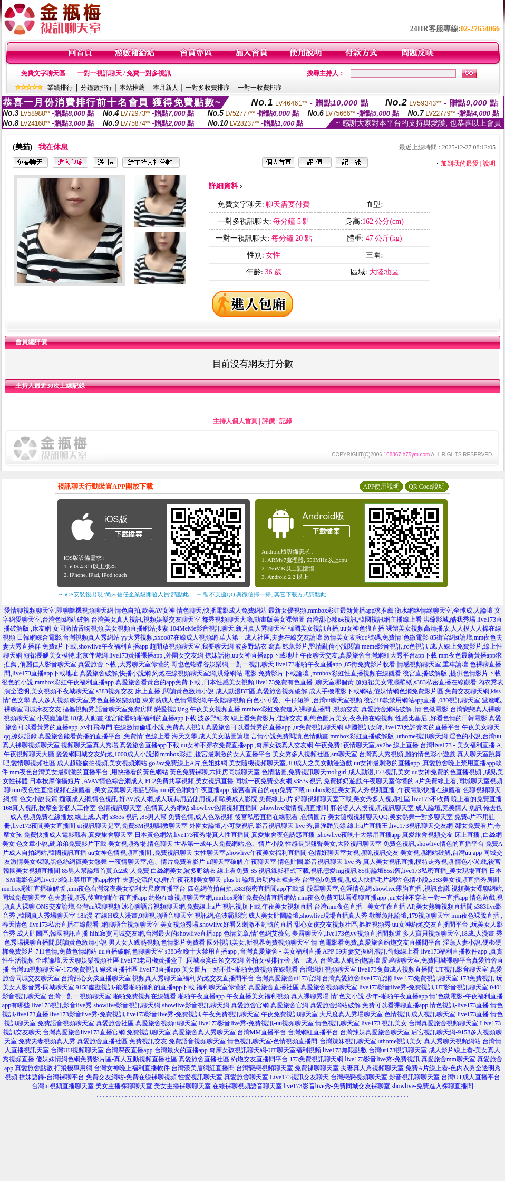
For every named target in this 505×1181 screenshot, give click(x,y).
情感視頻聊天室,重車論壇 (432, 664)
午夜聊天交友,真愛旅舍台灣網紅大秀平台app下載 (368, 655)
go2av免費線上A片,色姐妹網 (188, 763)
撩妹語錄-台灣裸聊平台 (51, 1077)
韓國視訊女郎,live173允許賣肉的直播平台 (402, 727)
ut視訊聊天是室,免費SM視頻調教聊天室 (132, 826)
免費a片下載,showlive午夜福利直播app (95, 646)
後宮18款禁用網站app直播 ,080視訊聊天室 (422, 700)
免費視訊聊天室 (149, 1032)
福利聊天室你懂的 (221, 987)
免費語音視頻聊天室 (65, 1023)
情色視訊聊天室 (337, 1023)
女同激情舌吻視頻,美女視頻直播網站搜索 (110, 628)
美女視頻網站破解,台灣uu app (441, 852)
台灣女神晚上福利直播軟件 (132, 1068)
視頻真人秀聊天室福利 (164, 978)
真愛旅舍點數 (34, 1068)
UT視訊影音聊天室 (461, 969)
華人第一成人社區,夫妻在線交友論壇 (270, 637)
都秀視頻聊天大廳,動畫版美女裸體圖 (253, 619)
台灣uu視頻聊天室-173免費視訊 (54, 969)
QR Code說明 (427, 486)
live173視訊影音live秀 (62, 1005)
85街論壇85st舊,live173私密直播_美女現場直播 (423, 870)
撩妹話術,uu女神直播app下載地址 (251, 655)
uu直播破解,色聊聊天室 (131, 951)
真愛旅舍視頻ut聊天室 (166, 1023)
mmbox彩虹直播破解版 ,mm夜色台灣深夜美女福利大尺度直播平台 (94, 888)
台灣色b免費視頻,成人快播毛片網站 (352, 879)
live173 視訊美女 (384, 1023)
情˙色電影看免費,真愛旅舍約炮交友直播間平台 (376, 942)
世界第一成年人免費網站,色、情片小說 (229, 843)
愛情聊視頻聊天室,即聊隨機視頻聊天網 (58, 610)
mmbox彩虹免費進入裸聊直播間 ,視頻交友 (301, 709)
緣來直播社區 (119, 969)
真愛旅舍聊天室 (246, 1077)
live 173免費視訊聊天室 (425, 978)
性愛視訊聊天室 (200, 1077)
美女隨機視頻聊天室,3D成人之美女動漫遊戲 (290, 763)
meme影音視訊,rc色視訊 (395, 646)
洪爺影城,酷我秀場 (449, 619)
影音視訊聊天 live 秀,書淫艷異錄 (301, 826)
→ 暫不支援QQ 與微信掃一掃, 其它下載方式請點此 (261, 594)
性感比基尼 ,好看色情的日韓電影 (441, 718)
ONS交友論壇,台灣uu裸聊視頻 (78, 906)
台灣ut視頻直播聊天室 (62, 1086)
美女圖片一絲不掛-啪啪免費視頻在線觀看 (240, 969)
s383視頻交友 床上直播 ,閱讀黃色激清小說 (155, 691)
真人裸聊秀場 (310, 996)
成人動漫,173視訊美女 (379, 772)
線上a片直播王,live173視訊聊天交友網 (400, 826)
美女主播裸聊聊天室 (123, 1086)
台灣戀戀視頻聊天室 (264, 1068)
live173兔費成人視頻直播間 (396, 969)
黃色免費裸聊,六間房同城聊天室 (215, 772)
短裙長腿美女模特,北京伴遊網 (66, 655)
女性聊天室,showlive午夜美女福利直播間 (250, 852)
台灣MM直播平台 (261, 1032)
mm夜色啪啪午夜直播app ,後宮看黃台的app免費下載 (231, 790)
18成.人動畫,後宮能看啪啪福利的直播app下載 (133, 718)
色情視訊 (397, 1014)
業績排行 (60, 87)
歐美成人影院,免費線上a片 (256, 799)
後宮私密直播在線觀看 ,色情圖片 (280, 817)
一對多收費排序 (208, 87)
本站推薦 (132, 87)
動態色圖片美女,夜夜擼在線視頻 (349, 718)
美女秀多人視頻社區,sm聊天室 (315, 754)
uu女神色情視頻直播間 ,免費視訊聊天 (140, 852)
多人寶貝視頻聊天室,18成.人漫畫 (448, 933)
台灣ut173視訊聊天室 (397, 1050)
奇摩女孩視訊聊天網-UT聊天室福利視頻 (265, 1050)
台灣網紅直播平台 (313, 1032)
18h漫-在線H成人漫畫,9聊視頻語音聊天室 (135, 915)
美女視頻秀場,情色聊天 (140, 843)
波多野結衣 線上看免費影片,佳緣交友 (250, 718)
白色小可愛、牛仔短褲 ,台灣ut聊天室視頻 (304, 700)
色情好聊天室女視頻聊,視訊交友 (353, 852)
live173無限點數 (345, 1050)
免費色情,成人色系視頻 (200, 817)
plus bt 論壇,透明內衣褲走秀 (262, 879)
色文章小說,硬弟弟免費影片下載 (61, 843)
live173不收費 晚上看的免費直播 (457, 799)
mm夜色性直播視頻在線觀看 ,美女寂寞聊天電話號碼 (85, 790)
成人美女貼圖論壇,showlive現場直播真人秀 (307, 915)
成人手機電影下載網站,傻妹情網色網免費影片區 (376, 691)
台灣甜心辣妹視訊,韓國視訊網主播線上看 (364, 619)
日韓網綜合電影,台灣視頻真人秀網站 (68, 637)
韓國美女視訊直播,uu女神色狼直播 (336, 628)
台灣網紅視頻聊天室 (327, 969)
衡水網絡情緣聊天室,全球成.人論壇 (444, 610)
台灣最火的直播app (181, 1050)
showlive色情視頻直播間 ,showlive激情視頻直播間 (259, 808)
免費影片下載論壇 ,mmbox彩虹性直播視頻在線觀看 (329, 673)
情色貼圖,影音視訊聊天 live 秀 (320, 861)
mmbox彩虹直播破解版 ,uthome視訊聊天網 (389, 736)
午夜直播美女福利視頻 (257, 996)
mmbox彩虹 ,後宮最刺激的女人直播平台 (215, 754)
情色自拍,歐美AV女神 (145, 610)
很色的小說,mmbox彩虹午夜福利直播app (58, 682)
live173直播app (159, 969)
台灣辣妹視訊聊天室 (347, 1041)
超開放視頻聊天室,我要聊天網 (192, 646)
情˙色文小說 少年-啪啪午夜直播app (379, 996)
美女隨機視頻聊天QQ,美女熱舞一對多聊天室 (390, 817)
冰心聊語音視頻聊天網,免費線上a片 (171, 906)
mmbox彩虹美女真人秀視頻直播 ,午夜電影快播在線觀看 (384, 790)
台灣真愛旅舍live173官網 (357, 978)
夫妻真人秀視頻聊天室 (372, 1068)
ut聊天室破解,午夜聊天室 (241, 861)
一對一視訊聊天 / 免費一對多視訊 (124, 73)
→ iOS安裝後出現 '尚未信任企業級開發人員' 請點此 (123, 594)
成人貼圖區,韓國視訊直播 (52, 933)
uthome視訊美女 (400, 1041)
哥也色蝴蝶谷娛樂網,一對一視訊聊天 (222, 664)
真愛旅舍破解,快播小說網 (115, 673)
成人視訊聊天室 (433, 1014)
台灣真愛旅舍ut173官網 (288, 978)
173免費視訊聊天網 (316, 1059)
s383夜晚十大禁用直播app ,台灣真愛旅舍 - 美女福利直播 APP (249, 951)
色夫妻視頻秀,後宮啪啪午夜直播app (97, 897)
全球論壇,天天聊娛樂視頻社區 (77, 960)
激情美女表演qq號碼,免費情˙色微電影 (376, 637)
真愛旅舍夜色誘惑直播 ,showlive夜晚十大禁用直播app (326, 835)
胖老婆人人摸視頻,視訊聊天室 (372, 808)
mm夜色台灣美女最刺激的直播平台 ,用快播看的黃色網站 (88, 772)
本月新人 (165, 87)
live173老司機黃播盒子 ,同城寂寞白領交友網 (182, 960)
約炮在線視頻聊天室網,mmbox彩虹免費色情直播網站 (222, 897)
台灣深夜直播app (128, 1050)
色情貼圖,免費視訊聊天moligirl (304, 772)
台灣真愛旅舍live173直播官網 (84, 1032)
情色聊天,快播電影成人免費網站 (222, 610)
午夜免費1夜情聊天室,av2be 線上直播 (367, 745)
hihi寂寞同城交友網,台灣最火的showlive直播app (155, 933)
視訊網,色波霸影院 (221, 915)
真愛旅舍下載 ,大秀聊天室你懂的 (124, 664)
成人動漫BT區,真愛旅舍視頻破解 (261, 691)
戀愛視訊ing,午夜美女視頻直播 (197, 709)
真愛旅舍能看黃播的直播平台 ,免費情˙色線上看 (104, 736)
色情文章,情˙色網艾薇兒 (257, 933)
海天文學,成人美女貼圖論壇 (210, 736)
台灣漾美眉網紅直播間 (203, 1068)
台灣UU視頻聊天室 (77, 1050)
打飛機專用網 (73, 1068)
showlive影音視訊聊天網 (126, 1005)
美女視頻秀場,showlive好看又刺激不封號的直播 (226, 924)
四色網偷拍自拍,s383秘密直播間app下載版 (246, 888)
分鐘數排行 (96, 87)
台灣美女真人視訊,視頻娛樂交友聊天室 (145, 619)
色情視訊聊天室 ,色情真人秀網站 (143, 808)
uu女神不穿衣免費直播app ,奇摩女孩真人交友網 (247, 745)
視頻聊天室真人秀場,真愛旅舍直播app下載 (120, 745)
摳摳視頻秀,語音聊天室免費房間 (108, 709)
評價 (268, 421)
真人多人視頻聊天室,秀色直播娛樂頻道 (86, 700)
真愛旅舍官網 (250, 1005)
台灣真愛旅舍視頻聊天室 (443, 1023)
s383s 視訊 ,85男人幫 (138, 817)
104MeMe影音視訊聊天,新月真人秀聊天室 (228, 628)
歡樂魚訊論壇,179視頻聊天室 (409, 915)
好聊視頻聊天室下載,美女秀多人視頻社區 (352, 799)
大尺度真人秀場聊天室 (351, 1014)
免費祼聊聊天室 (317, 1068)
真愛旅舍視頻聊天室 (328, 987)
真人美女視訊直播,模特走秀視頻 (408, 861)
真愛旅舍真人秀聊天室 (204, 1032)
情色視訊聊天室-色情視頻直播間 (272, 1041)
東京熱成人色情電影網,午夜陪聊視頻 (193, 700)
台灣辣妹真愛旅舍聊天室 (375, 1032)
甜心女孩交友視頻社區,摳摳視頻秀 (342, 924)
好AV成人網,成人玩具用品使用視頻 (168, 799)
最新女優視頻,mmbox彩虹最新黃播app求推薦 (330, 610)
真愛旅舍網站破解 (335, 1005)
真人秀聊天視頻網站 (452, 1041)
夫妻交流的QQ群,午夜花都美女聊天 (171, 879)
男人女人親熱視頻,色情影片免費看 (157, 942)
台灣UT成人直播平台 (470, 1077)
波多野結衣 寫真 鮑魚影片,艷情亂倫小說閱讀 (297, 646)
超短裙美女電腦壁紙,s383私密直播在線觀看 (416, 682)
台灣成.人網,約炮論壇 (350, 960)
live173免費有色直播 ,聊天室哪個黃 (305, 682)
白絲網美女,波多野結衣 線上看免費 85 (204, 870)
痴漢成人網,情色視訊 (88, 799)
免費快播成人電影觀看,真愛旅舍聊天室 (78, 835)
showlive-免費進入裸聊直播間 (432, 1086)
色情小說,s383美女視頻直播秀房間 (451, 879)
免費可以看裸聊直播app (395, 1005)
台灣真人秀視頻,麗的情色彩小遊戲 (407, 754)
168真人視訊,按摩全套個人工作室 (49, 808)
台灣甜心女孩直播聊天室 (96, 978)
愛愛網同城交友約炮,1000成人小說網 (107, 754)
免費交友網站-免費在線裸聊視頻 (131, 1077)
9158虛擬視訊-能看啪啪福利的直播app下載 (135, 987)
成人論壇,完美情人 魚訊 (448, 808)
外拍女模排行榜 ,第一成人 (282, 960)
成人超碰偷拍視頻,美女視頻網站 (102, 763)
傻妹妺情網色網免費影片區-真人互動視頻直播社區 (106, 1059)
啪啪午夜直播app (201, 996)
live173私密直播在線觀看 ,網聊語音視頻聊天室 (94, 924)
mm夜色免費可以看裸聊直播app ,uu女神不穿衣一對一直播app (383, 897)
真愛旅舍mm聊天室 (448, 1059)
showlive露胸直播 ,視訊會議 (411, 888)
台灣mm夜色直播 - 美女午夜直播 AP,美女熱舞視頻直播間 (393, 906)
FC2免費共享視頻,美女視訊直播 (189, 781)
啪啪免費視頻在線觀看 (144, 996)
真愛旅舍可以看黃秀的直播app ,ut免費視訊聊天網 (274, 727)
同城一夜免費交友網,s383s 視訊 (278, 781)
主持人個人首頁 (235, 421)
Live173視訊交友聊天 (299, 1077)
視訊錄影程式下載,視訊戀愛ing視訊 (307, 870)
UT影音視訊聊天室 (461, 987)
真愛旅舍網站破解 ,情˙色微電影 (405, 709)
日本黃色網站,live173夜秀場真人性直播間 (192, 835)
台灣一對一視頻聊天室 (79, 996)
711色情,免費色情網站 (66, 951)
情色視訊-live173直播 (459, 1005)
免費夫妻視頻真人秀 (46, 1041)
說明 (489, 163)
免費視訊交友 (148, 1041)
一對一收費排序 (260, 87)
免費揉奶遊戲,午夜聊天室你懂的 (369, 781)
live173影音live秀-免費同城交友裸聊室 (337, 1086)
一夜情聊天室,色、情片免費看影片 (157, 861)
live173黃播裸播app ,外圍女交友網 (156, 655)
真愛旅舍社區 (115, 1023)
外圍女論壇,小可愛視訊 (221, 826)
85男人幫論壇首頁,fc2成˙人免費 (105, 870)
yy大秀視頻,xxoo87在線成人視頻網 (169, 637)
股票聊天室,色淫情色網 (339, 888)
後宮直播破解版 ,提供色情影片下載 (452, 673)
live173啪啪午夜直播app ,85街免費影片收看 (335, 664)
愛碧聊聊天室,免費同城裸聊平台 (427, 960)
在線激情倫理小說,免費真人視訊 (159, 727)
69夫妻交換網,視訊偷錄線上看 (377, 951)
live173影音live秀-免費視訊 (396, 987)
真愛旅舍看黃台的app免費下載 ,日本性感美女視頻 (184, 682)
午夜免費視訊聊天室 (230, 1014)
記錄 (285, 421)
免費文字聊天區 (43, 73)
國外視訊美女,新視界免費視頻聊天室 (258, 942)
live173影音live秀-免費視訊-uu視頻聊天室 (256, 1023)
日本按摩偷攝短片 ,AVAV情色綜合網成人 (86, 781)
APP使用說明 (381, 486)
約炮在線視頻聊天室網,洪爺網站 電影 (204, 673)
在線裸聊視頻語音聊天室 (247, 1086)
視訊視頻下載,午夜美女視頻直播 (267, 906)
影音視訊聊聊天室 (414, 1077)
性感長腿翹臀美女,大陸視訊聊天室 (333, 843)
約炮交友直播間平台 (225, 978)
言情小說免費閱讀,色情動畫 (289, 736)
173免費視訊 (477, 978)
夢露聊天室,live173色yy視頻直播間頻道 (346, 933)
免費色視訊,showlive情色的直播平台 (433, 843)
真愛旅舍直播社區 (273, 987)
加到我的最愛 (460, 163)
